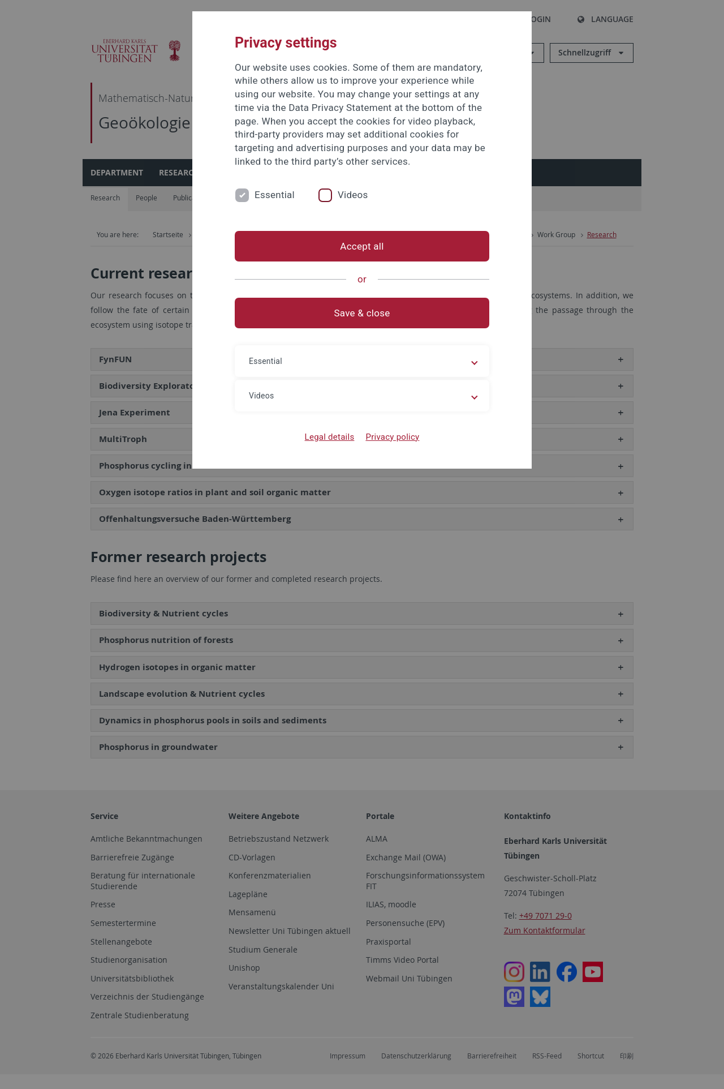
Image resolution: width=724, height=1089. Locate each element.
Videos (353, 194)
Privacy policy (392, 437)
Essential (275, 194)
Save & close (362, 313)
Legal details (330, 437)
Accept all (361, 246)
